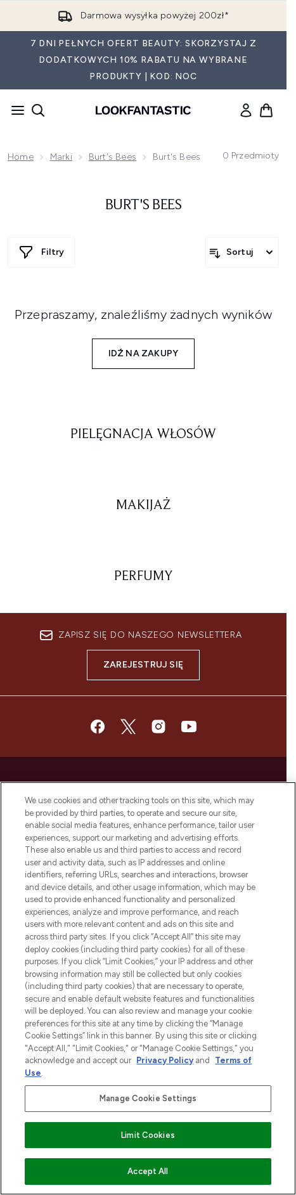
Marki (61, 157)
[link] (246, 110)
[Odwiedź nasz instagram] (158, 726)
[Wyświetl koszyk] (266, 110)
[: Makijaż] (143, 506)
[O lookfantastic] (143, 1026)
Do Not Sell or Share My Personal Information (143, 913)
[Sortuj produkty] (242, 252)
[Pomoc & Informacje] (143, 955)
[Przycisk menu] (14, 110)
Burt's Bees (112, 157)
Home (21, 157)
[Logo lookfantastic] (143, 110)
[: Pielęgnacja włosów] (143, 435)
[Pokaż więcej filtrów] (41, 252)
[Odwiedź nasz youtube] (189, 726)
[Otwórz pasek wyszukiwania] (38, 110)
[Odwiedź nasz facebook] (97, 726)
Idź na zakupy (143, 353)
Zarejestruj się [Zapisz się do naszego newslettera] (143, 664)
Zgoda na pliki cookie (143, 893)
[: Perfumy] (143, 577)
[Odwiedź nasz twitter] (128, 726)
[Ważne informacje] (143, 990)
